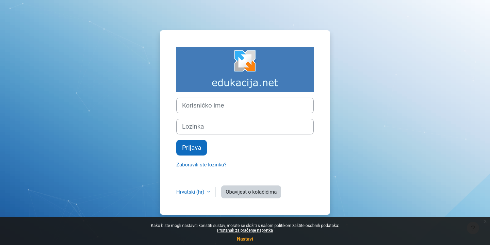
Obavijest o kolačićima (251, 192)
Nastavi (245, 239)
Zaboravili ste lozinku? (201, 165)
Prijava (191, 147)
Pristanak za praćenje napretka (245, 230)
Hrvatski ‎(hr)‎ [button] (191, 192)
